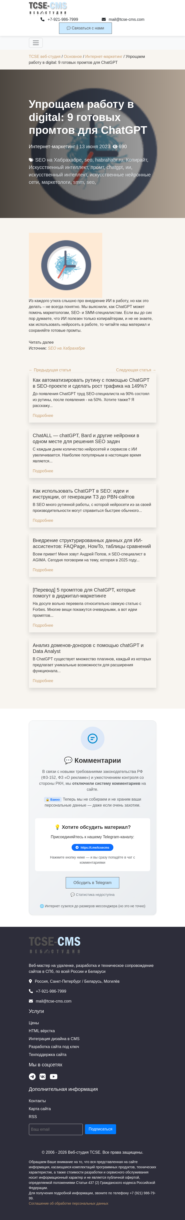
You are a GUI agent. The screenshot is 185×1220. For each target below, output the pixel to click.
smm (78, 182)
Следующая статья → (136, 370)
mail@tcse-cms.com (123, 19)
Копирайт (136, 160)
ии (128, 167)
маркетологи (55, 182)
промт (97, 167)
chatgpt (115, 167)
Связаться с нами (85, 28)
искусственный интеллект (58, 174)
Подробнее (43, 415)
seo (88, 160)
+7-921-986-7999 (59, 19)
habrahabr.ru (109, 160)
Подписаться (100, 1129)
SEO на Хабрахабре (58, 160)
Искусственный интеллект (58, 167)
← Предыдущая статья (50, 370)
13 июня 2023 (94, 146)
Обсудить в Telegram (92, 883)
